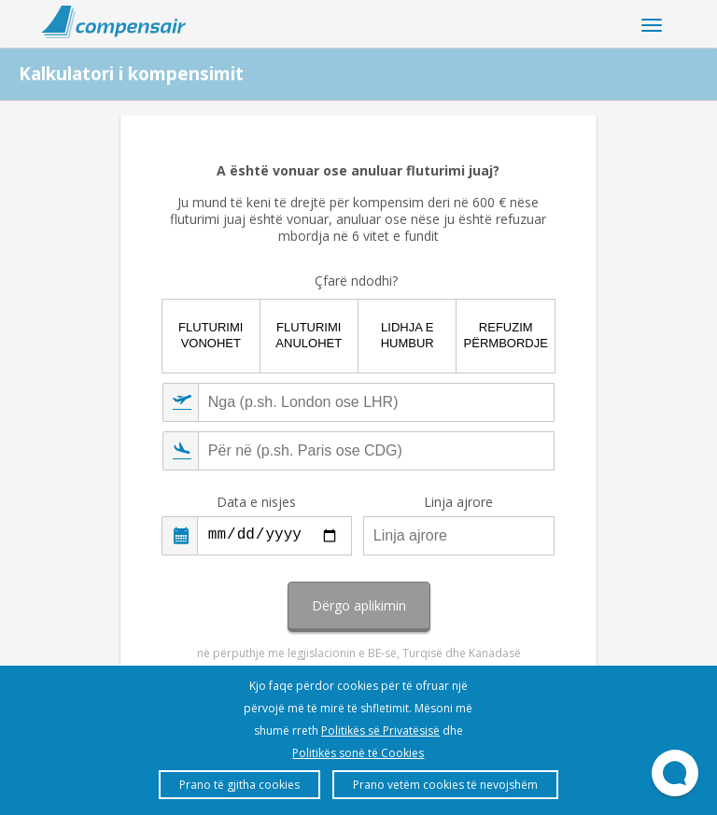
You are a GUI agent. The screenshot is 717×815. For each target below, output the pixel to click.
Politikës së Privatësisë (380, 730)
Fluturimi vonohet (210, 335)
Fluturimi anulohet (308, 335)
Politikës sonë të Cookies (358, 753)
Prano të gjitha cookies (239, 785)
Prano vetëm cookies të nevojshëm (445, 785)
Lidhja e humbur (407, 335)
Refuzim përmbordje (506, 335)
